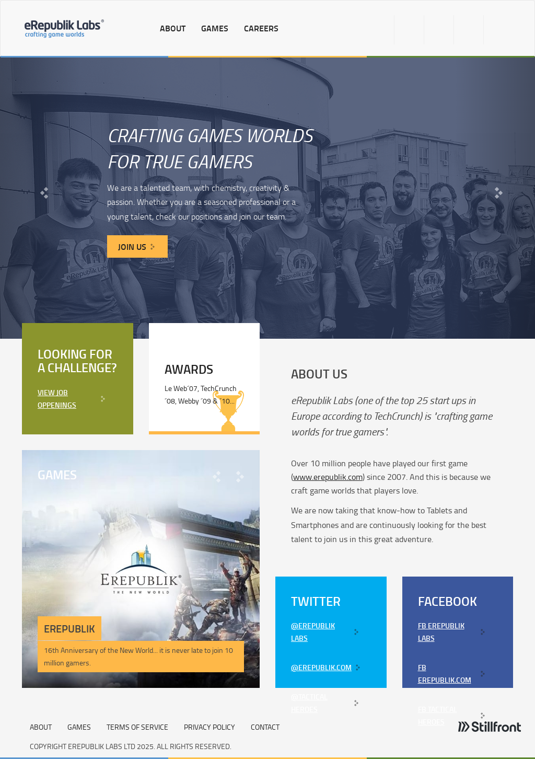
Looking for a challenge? (77, 360)
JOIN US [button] (132, 246)
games (214, 28)
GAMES (79, 727)
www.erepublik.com (328, 476)
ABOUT (41, 727)
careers (261, 28)
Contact (265, 727)
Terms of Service (137, 727)
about (172, 28)
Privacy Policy (209, 727)
